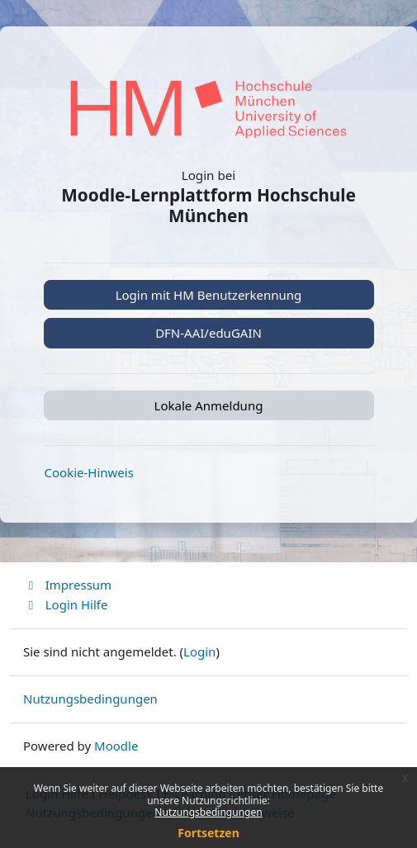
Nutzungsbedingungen (208, 812)
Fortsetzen (208, 833)
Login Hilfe (65, 604)
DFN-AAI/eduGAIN (208, 333)
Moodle (116, 745)
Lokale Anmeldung (208, 405)
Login (199, 651)
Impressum (67, 584)
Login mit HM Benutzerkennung (209, 295)
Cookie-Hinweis (89, 472)
